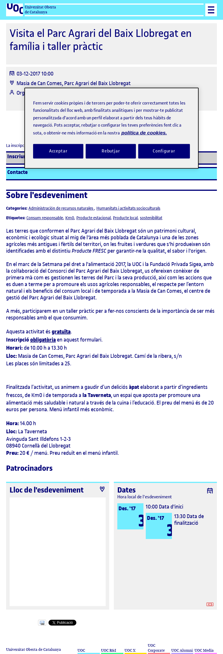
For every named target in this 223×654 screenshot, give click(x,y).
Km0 (69, 218)
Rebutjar (111, 151)
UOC (81, 650)
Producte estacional (93, 218)
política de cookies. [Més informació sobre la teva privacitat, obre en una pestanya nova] (144, 132)
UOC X (130, 650)
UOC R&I (108, 650)
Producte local (125, 218)
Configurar (164, 151)
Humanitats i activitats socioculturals (128, 208)
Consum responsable (44, 218)
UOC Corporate (156, 648)
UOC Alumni (182, 650)
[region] (111, 127)
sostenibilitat (151, 218)
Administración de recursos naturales (61, 208)
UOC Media (204, 650)
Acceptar (58, 151)
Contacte (17, 172)
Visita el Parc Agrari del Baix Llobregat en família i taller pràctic (101, 40)
